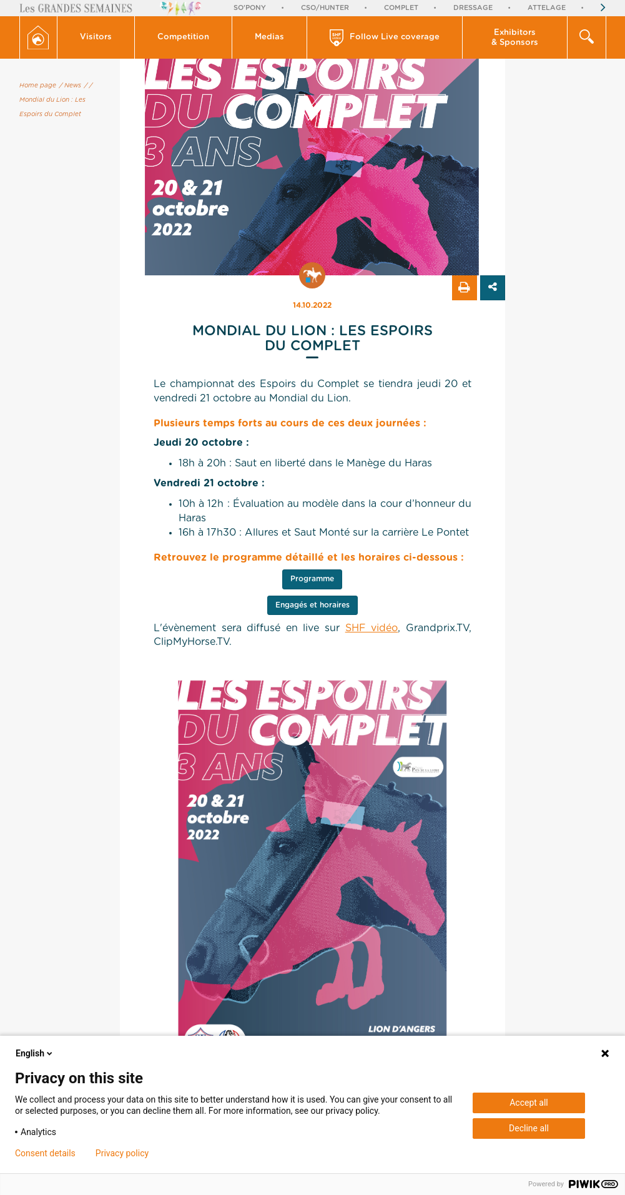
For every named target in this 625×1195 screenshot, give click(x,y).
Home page (37, 85)
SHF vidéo (371, 628)
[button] (96, 37)
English (35, 1053)
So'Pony (250, 7)
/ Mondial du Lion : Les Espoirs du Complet (55, 99)
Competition (183, 37)
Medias (269, 37)
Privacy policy (122, 1153)
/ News (70, 85)
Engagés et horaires (312, 605)
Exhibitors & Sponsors (514, 38)
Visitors (96, 37)
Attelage (547, 7)
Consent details (45, 1153)
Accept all (528, 1103)
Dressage (473, 7)
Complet (401, 7)
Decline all (529, 1128)
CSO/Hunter (325, 7)
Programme (312, 579)
